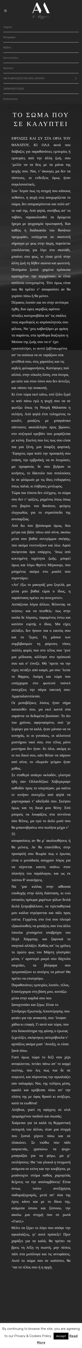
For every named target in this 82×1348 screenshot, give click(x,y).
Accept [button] (61, 1336)
